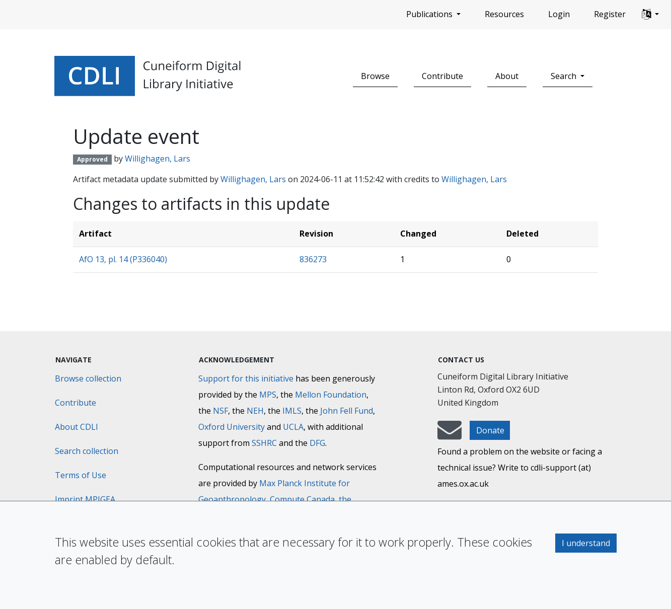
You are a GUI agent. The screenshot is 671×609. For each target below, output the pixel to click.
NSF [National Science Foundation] (220, 410)
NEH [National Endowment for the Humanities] (255, 410)
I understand (586, 543)
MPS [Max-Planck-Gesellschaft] (267, 394)
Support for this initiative (245, 378)
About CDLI (76, 426)
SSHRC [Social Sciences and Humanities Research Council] (264, 442)
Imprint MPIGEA (85, 499)
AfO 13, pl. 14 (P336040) (123, 259)
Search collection (86, 450)
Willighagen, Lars (157, 158)
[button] (650, 14)
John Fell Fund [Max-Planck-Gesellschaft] (346, 410)
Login (559, 14)
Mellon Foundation (330, 394)
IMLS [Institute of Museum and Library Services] (292, 410)
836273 (313, 259)
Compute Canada (302, 499)
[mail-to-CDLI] (449, 434)
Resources (504, 14)
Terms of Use (80, 475)
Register (610, 14)
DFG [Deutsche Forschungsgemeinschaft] (317, 442)
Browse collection (88, 378)
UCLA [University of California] (293, 426)
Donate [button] (490, 430)
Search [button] (564, 76)
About (506, 76)
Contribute (442, 76)
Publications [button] (430, 14)
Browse (375, 76)
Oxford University (231, 426)
